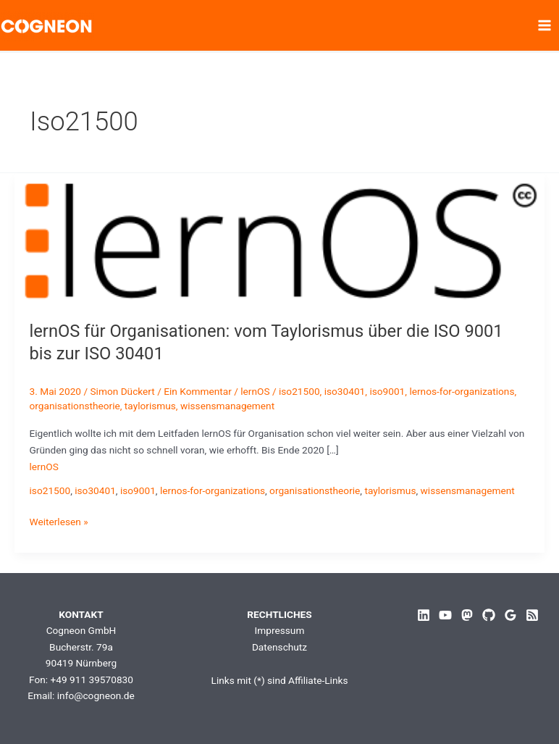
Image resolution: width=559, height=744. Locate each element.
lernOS (254, 391)
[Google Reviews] (510, 615)
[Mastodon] (467, 615)
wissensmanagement (227, 405)
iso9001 (387, 391)
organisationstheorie (75, 405)
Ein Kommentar (198, 391)
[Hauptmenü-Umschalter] (545, 26)
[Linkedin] (423, 615)
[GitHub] (488, 615)
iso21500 (299, 391)
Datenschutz (279, 647)
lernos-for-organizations (461, 391)
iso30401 (345, 391)
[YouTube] (445, 615)
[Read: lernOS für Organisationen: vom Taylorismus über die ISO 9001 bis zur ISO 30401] (279, 238)
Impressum (280, 630)
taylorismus (150, 405)
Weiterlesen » (59, 522)
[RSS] (532, 615)
